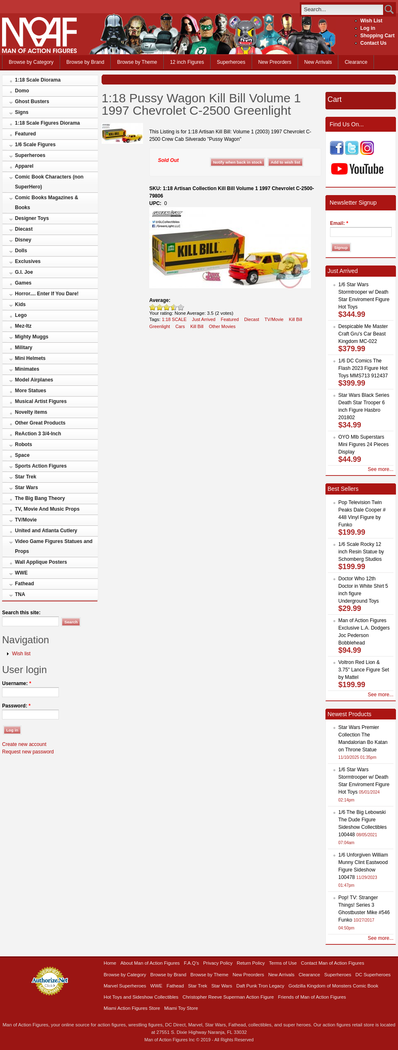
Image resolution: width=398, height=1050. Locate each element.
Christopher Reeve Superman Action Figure (228, 996)
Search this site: (21, 613)
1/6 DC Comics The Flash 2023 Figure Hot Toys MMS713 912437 (363, 368)
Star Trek (25, 477)
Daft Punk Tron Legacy (260, 985)
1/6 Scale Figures (35, 144)
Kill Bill (295, 319)
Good (166, 307)
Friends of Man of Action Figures (312, 996)
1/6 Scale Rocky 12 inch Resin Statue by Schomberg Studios (361, 551)
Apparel (24, 166)
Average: (159, 300)
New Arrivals (318, 62)
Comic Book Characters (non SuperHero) (49, 182)
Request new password (28, 752)
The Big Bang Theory (40, 498)
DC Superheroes (373, 974)
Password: (16, 706)
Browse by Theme (137, 62)
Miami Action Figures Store (132, 1008)
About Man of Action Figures (150, 963)
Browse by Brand (85, 62)
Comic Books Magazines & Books (46, 202)
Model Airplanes (34, 380)
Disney (23, 240)
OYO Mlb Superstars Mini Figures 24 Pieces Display (363, 444)
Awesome (180, 307)
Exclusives (28, 261)
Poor (152, 307)
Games (23, 283)
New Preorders (274, 62)
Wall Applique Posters (41, 562)
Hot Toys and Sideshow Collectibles (141, 996)
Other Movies (222, 326)
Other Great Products (40, 423)
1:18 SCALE (174, 319)
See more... (380, 469)
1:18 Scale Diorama (38, 80)
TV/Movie (26, 520)
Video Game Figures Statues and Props (53, 546)
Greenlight (159, 326)
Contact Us (373, 43)
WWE (21, 573)
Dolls (21, 250)
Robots (23, 444)
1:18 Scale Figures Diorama (47, 123)
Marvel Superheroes (125, 985)
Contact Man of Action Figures (332, 963)
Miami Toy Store (181, 1008)
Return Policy (251, 963)
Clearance (356, 62)
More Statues (30, 390)
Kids (20, 304)
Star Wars (26, 487)
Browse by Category (31, 62)
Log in (367, 28)
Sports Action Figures (41, 466)
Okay (159, 307)
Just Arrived (204, 319)
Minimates (27, 369)
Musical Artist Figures (41, 401)
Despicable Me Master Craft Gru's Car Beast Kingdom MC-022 (363, 333)
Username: (16, 683)
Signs (22, 112)
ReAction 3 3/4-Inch (38, 434)
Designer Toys (32, 218)
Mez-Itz (23, 326)
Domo (22, 91)
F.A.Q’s (191, 963)
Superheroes (231, 62)
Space (22, 455)
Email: (339, 223)
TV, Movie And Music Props (47, 509)
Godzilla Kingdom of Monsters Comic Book (334, 985)
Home (110, 963)
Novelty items (31, 412)
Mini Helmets (30, 358)
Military (23, 347)
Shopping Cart (377, 36)
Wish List (371, 21)
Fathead (24, 584)
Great (172, 307)
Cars (180, 326)
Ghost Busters (32, 101)
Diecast (24, 229)
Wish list (21, 654)
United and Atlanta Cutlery (46, 530)
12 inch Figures (187, 62)
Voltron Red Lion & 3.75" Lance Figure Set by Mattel (363, 669)
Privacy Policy (218, 963)
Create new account (24, 744)
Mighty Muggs (32, 337)
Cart (335, 99)
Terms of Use (283, 963)
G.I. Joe (24, 272)
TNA (20, 594)
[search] (342, 9)
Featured (25, 134)
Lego (21, 315)
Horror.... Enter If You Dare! (47, 294)
